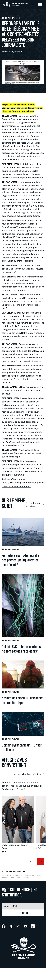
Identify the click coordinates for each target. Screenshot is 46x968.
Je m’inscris (23, 912)
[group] (18, 824)
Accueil (5, 871)
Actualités (17, 871)
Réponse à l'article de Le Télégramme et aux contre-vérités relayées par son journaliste (21, 876)
